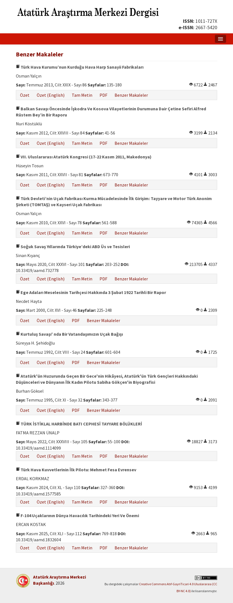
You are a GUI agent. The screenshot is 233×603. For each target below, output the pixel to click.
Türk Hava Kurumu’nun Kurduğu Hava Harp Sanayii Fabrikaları (79, 67)
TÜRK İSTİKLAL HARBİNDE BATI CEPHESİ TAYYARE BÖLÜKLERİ (79, 424)
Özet (24, 95)
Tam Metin (82, 95)
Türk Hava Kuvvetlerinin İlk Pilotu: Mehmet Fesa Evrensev (76, 469)
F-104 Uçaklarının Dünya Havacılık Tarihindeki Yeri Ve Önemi (77, 515)
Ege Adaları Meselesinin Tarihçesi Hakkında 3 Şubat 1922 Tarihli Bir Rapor (91, 292)
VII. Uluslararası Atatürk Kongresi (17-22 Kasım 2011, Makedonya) (84, 157)
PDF (103, 95)
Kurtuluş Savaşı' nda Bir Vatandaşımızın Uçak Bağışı (69, 334)
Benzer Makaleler (131, 95)
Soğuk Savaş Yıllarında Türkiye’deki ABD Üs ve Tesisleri (73, 246)
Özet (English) (51, 95)
